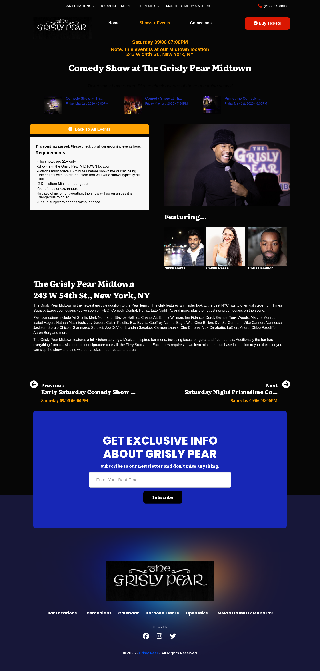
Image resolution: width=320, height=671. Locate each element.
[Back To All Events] (89, 129)
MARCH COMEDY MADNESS (188, 6)
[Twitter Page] (173, 637)
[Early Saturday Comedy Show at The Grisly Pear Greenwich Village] (83, 399)
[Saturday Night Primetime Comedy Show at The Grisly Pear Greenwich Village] (237, 399)
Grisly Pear (148, 653)
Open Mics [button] (149, 6)
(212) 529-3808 (275, 6)
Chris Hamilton (261, 268)
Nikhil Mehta (174, 268)
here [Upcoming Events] (136, 146)
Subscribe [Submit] (163, 497)
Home (114, 23)
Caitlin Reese (217, 268)
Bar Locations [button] (79, 6)
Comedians (201, 23)
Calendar (128, 613)
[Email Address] (160, 480)
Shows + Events (155, 23)
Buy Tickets (267, 23)
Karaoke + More (116, 6)
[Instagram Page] (159, 637)
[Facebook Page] (146, 637)
